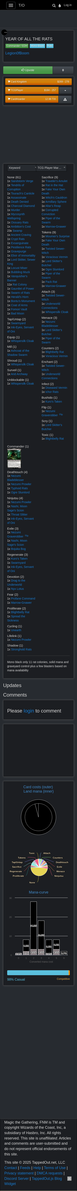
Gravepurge (18, 251)
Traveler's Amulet (56, 181)
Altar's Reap (53, 205)
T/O (21, 5)
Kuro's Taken (53, 401)
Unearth (16, 630)
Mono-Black (37, 45)
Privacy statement (19, 1173)
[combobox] (22, 168)
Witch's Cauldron (56, 197)
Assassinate (18, 197)
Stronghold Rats (21, 649)
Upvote (28, 70)
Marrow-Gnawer (55, 226)
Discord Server (16, 1179)
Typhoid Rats (19, 488)
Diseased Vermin (56, 387)
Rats (50, 45)
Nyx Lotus (17, 588)
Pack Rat (51, 281)
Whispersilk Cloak (22, 341)
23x (9, 230)
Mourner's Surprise (57, 236)
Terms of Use (55, 1168)
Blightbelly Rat (54, 352)
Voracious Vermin (56, 257)
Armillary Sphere (55, 201)
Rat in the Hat (54, 185)
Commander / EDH (17, 45)
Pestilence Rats (21, 247)
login (29, 711)
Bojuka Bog (18, 549)
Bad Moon (17, 313)
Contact (10, 1168)
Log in (68, 5)
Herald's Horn (20, 297)
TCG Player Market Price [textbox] (52, 167)
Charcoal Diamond (23, 205)
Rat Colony (20, 284)
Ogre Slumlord (54, 269)
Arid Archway (19, 374)
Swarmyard (18, 323)
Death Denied (20, 201)
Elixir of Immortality (23, 255)
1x (8, 181)
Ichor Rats (52, 391)
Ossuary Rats (20, 222)
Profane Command (23, 598)
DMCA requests (50, 1173)
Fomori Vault (19, 309)
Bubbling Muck (20, 272)
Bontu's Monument (23, 301)
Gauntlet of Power (22, 288)
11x (9, 284)
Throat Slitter (19, 514)
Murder (15, 210)
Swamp (17, 230)
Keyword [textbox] (14, 167)
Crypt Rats (18, 239)
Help (37, 1168)
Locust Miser (19, 268)
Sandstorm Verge (22, 181)
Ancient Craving (21, 234)
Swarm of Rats (20, 292)
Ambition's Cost (21, 226)
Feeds (25, 1168)
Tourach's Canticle (22, 193)
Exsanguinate (20, 243)
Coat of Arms (19, 305)
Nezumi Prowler (21, 484)
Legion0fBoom (17, 53)
